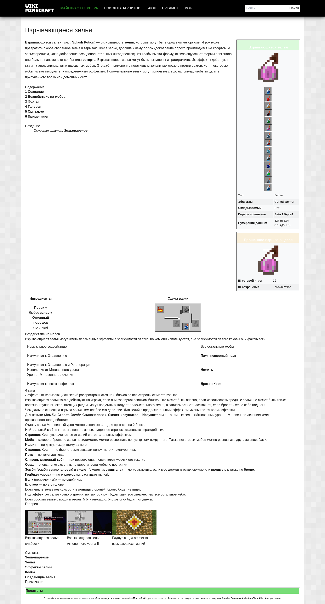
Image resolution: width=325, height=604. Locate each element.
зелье (45, 312)
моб (50, 430)
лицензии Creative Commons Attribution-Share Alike (238, 598)
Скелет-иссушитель (124, 415)
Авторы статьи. (273, 598)
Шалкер (31, 484)
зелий (129, 42)
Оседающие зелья (40, 577)
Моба (29, 439)
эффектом (40, 494)
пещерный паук (223, 355)
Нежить (207, 369)
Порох (39, 307)
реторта (89, 59)
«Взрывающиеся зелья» (107, 598)
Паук (204, 355)
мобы (229, 346)
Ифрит (30, 444)
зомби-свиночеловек (55, 469)
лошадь (84, 489)
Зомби (50, 415)
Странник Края (37, 434)
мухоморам (70, 474)
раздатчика (180, 59)
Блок (151, 8)
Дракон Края (211, 384)
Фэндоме (172, 598)
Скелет (63, 415)
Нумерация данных (252, 223)
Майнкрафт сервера (79, 8)
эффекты (287, 201)
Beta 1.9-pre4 (283, 214)
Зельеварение (75, 130)
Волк (29, 479)
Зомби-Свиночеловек (88, 415)
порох (148, 48)
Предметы (34, 590)
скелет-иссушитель (106, 469)
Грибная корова (38, 474)
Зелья (30, 562)
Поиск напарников (122, 8)
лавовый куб (51, 459)
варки (183, 298)
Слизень (32, 459)
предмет (218, 469)
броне (249, 469)
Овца (29, 464)
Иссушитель (152, 415)
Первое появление (252, 214)
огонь (76, 499)
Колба (30, 572)
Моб (188, 8)
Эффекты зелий (38, 567)
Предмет (170, 8)
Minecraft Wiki (140, 598)
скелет (82, 469)
